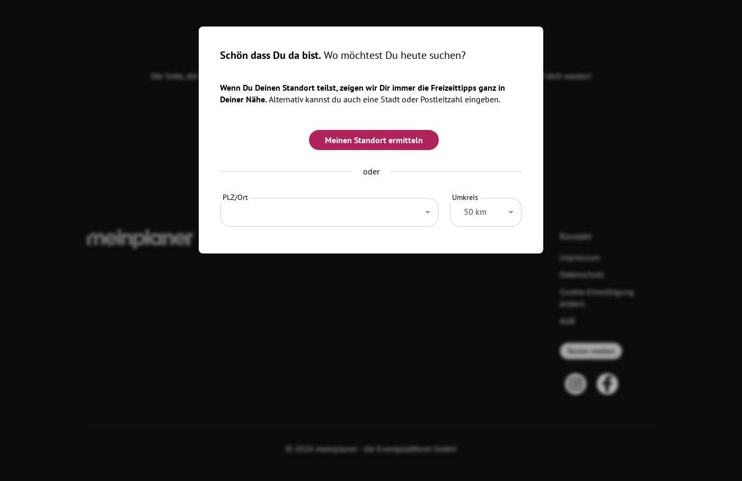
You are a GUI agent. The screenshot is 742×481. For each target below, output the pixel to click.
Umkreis (465, 197)
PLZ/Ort (235, 197)
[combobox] (329, 209)
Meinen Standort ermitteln (374, 140)
